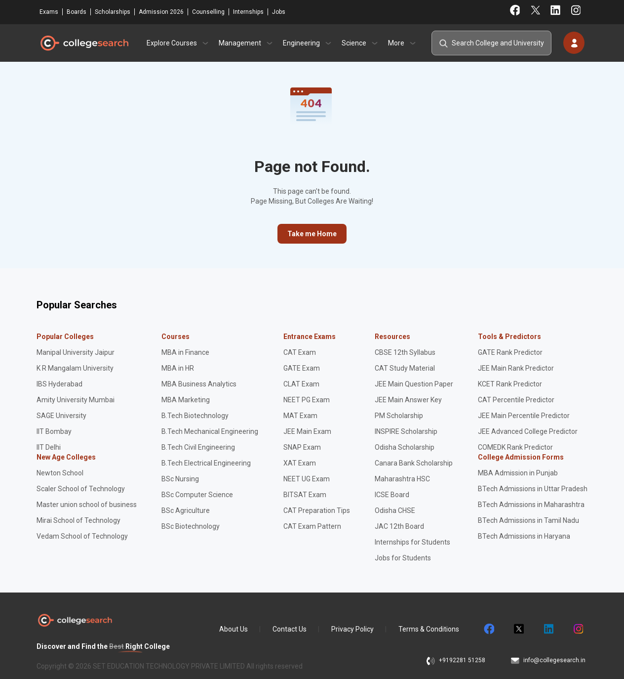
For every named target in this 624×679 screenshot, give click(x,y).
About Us (233, 629)
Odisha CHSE (395, 510)
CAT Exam (299, 352)
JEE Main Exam (307, 431)
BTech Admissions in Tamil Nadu (528, 520)
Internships (248, 11)
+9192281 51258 (462, 660)
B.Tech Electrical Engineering (206, 463)
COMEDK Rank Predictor (515, 447)
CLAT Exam (301, 384)
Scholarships (112, 11)
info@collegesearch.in (554, 660)
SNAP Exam (302, 447)
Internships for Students (412, 542)
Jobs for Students (403, 558)
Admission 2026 (161, 11)
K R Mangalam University (75, 368)
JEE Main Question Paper (414, 384)
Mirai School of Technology (78, 520)
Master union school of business (87, 505)
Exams (48, 11)
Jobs (278, 11)
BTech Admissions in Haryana (524, 536)
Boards (76, 11)
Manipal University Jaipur (76, 352)
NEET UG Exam (306, 479)
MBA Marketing (185, 400)
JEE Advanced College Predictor (528, 431)
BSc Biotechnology (190, 526)
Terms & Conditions (428, 629)
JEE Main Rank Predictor (516, 368)
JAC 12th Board (399, 526)
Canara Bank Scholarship (414, 463)
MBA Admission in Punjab (518, 473)
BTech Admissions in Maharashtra (531, 505)
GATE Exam (301, 368)
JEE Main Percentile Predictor (524, 416)
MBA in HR (177, 368)
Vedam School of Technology (82, 536)
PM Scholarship (399, 416)
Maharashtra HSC (402, 479)
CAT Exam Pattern (312, 526)
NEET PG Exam (306, 400)
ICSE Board (392, 495)
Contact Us (290, 629)
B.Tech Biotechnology (195, 416)
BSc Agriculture (185, 510)
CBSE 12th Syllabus (405, 352)
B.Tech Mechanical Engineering (209, 431)
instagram (577, 629)
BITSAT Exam (304, 495)
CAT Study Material (405, 368)
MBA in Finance (185, 352)
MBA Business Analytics (198, 384)
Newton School (60, 473)
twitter (518, 629)
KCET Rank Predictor (510, 384)
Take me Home (312, 234)
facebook (488, 629)
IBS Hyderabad (59, 384)
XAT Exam (299, 463)
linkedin (548, 629)
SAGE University (61, 416)
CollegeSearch (83, 43)
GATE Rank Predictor (510, 352)
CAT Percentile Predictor (516, 400)
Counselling (208, 11)
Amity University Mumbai (76, 400)
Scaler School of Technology (81, 489)
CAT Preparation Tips (316, 510)
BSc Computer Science (197, 495)
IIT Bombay (54, 431)
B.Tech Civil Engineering (198, 447)
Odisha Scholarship (404, 447)
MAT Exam (300, 416)
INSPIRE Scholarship (406, 431)
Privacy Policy (352, 629)
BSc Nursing (180, 479)
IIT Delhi (49, 447)
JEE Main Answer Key (408, 400)
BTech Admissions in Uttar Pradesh (532, 489)
